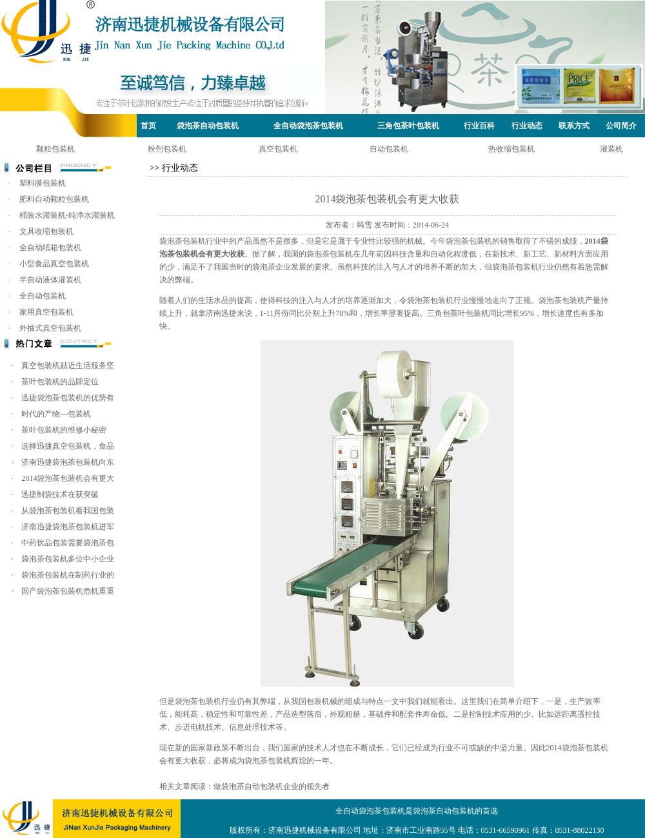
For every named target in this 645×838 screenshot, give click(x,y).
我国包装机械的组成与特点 (337, 701)
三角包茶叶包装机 (408, 125)
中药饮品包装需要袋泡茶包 (67, 542)
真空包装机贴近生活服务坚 (67, 365)
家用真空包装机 (46, 312)
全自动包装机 (42, 295)
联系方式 (574, 125)
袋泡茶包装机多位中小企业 (67, 558)
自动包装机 (389, 148)
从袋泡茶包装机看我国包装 (67, 510)
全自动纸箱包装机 (50, 247)
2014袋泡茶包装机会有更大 (67, 478)
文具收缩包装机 (46, 231)
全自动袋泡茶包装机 (308, 125)
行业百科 (479, 125)
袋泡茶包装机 (182, 241)
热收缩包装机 (511, 148)
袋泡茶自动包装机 (208, 125)
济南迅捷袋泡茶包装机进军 (67, 526)
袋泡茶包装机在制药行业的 (67, 575)
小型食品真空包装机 (54, 263)
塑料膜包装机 (42, 183)
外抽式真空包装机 (50, 328)
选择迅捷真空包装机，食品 (67, 446)
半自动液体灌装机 (50, 279)
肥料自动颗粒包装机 (54, 199)
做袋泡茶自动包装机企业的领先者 (271, 786)
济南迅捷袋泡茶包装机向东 (67, 462)
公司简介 (621, 125)
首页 (148, 125)
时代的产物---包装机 (56, 413)
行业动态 (526, 125)
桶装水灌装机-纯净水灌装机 (67, 215)
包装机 (573, 300)
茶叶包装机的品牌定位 (60, 381)
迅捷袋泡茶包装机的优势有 (67, 397)
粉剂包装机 (167, 148)
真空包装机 (278, 148)
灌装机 (611, 148)
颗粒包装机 (55, 148)
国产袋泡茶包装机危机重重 (67, 591)
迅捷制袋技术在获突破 (60, 494)
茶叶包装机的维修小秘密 (63, 429)
